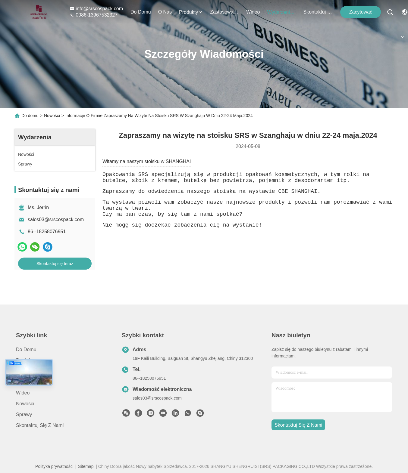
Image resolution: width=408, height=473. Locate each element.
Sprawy (24, 414)
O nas (165, 11)
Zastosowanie (224, 11)
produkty (191, 12)
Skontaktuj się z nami (317, 11)
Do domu (140, 11)
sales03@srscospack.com (56, 219)
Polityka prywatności (54, 466)
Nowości (52, 115)
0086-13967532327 (94, 14)
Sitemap (85, 466)
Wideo (253, 11)
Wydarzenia (281, 12)
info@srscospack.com (96, 8)
